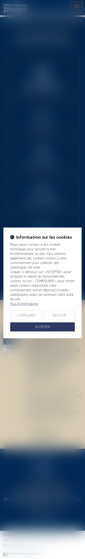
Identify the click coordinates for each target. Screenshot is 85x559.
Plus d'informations (24, 303)
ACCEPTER (42, 327)
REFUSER (59, 315)
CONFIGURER (25, 315)
